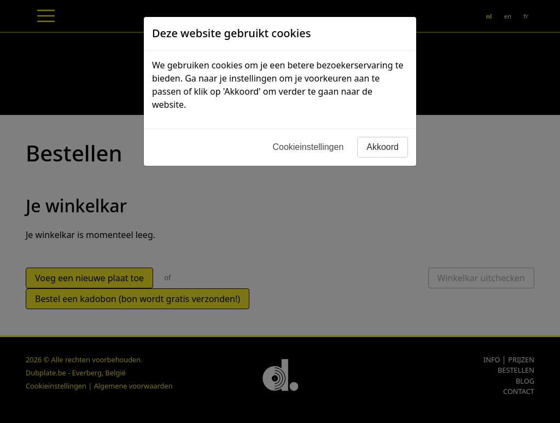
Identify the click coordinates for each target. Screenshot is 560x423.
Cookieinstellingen (307, 147)
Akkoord (382, 147)
